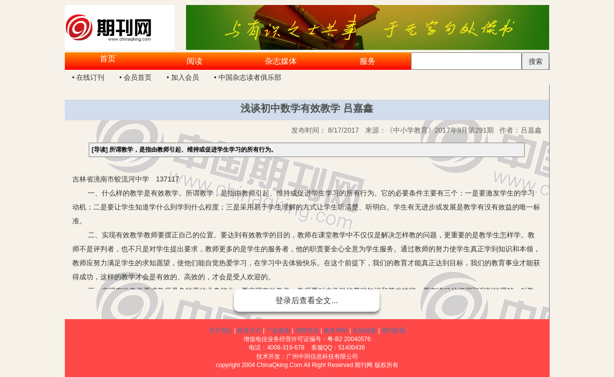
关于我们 (220, 330)
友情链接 (365, 330)
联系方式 (249, 330)
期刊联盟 (394, 330)
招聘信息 (307, 330)
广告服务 (278, 330)
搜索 (536, 61)
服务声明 (336, 330)
